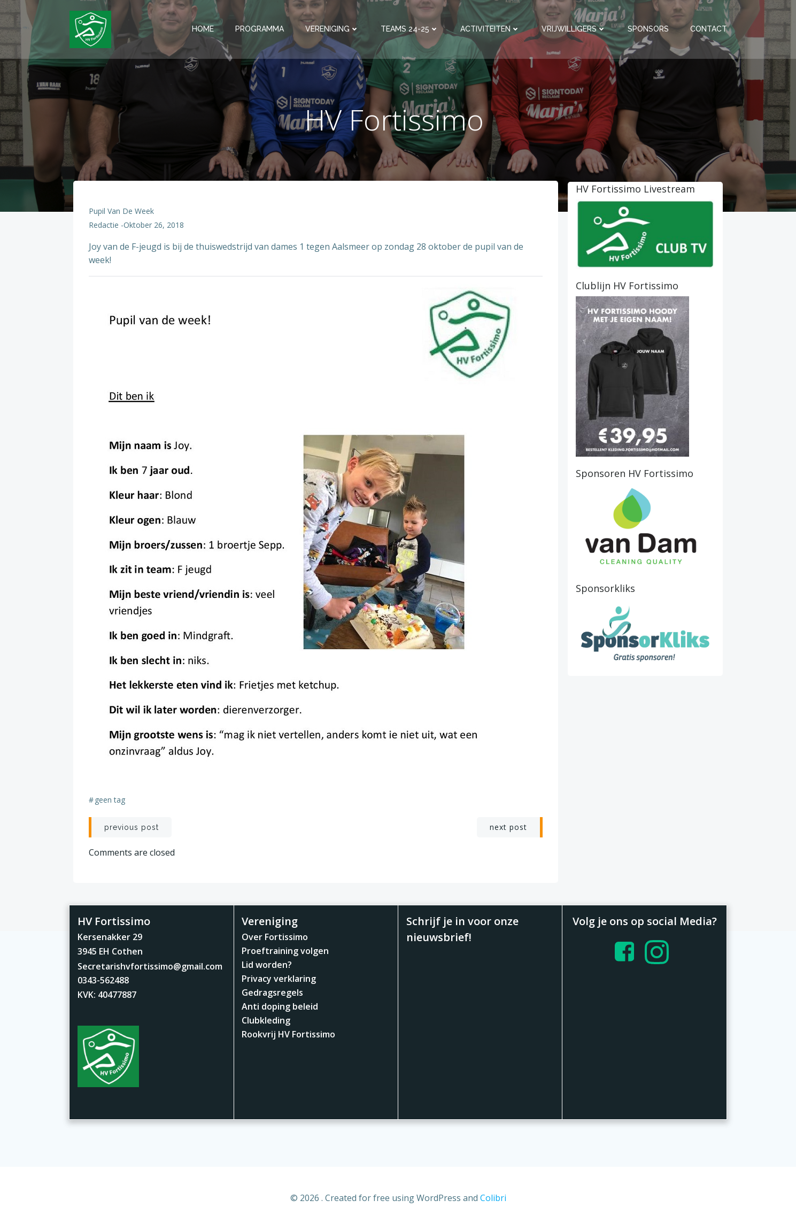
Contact (709, 29)
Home (203, 29)
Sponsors (648, 29)
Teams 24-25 (410, 29)
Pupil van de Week (121, 212)
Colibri (493, 1199)
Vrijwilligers (574, 29)
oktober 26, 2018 (154, 226)
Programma (260, 29)
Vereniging (333, 29)
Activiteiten (491, 29)
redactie (104, 226)
